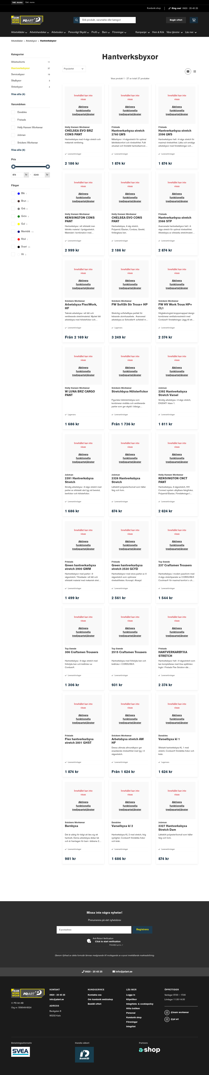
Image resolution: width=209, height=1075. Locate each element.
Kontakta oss (94, 995)
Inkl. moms (17, 2)
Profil (96, 32)
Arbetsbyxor (31, 41)
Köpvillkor (131, 1000)
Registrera (143, 930)
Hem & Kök (158, 32)
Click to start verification (107, 942)
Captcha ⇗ (116, 945)
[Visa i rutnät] (188, 71)
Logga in (130, 995)
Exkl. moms (30, 2)
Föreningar (119, 32)
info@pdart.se (124, 972)
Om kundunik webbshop (100, 1000)
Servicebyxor (30, 74)
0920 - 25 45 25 (190, 8)
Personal (130, 1013)
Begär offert (176, 20)
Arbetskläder (19, 32)
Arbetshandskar (39, 32)
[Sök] (104, 20)
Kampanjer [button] (143, 32)
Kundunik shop (154, 8)
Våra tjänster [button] (175, 32)
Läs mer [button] (191, 32)
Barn (106, 32)
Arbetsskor (59, 32)
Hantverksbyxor (48, 41)
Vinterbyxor (30, 87)
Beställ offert (94, 1004)
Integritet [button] (131, 1027)
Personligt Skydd (78, 32)
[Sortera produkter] (74, 69)
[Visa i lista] (195, 71)
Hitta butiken (133, 1009)
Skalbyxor (30, 81)
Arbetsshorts (30, 62)
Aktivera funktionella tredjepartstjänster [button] (83, 111)
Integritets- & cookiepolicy (139, 1004)
